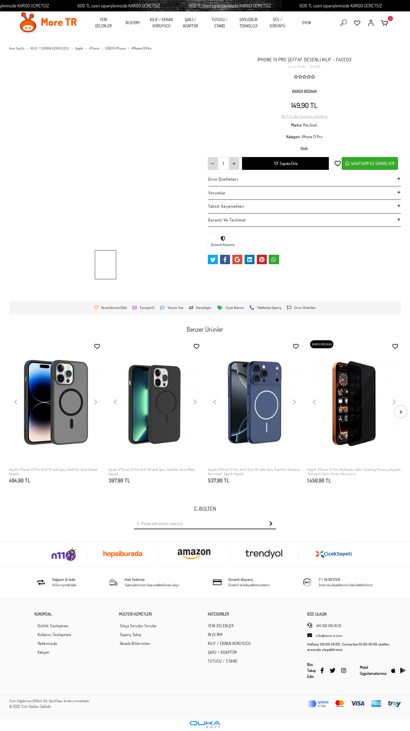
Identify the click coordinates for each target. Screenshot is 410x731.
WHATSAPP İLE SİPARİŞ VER (369, 163)
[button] (385, 23)
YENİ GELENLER (103, 23)
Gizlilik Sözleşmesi (53, 625)
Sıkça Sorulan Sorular (138, 625)
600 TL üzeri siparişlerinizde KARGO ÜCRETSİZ (140, 6)
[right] (401, 412)
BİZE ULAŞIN (317, 614)
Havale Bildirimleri (135, 643)
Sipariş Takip (131, 634)
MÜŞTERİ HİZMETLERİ (135, 614)
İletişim (44, 652)
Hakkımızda (47, 643)
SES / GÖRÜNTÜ (277, 23)
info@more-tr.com (325, 635)
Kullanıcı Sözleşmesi (54, 634)
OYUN (306, 22)
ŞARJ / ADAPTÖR (190, 23)
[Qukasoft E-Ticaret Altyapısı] (205, 724)
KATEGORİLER (218, 614)
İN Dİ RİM (133, 22)
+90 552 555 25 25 (324, 625)
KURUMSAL (43, 614)
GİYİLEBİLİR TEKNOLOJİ (248, 23)
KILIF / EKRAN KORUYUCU (161, 23)
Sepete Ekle (286, 163)
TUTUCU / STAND (219, 23)
